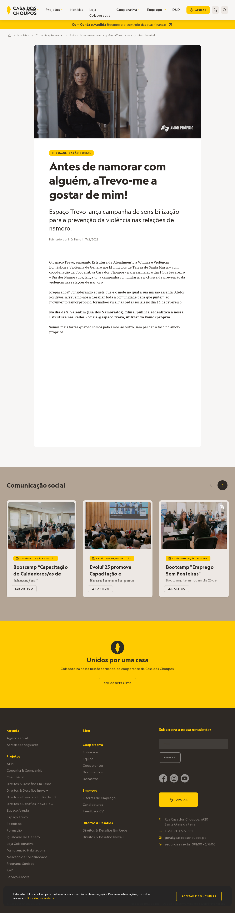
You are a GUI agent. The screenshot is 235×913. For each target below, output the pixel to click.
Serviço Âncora (18, 877)
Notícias (76, 9)
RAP (10, 870)
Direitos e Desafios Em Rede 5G (31, 797)
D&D (176, 9)
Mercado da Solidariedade (27, 857)
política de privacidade (39, 898)
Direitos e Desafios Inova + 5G (30, 804)
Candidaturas (93, 805)
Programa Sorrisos (20, 864)
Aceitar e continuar (198, 896)
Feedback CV (93, 811)
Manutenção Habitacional (26, 850)
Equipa (88, 759)
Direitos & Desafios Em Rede (29, 784)
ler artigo (24, 588)
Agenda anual (17, 738)
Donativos (91, 779)
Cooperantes (93, 766)
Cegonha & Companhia (24, 771)
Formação (14, 830)
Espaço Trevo (17, 817)
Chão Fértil (15, 777)
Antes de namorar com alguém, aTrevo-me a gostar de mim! (112, 35)
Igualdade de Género (23, 837)
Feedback (14, 824)
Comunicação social (49, 35)
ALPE (11, 764)
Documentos (93, 772)
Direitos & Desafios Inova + (27, 790)
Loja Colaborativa (99, 12)
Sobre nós (91, 752)
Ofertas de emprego (99, 798)
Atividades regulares (23, 745)
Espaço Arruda (18, 810)
